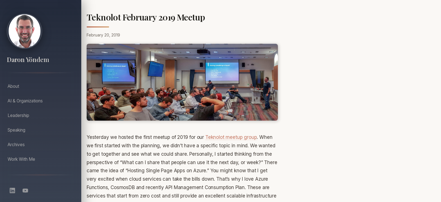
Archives (16, 144)
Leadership (18, 115)
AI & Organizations (25, 101)
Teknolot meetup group (231, 137)
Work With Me (21, 159)
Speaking (16, 130)
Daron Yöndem (28, 60)
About (13, 86)
